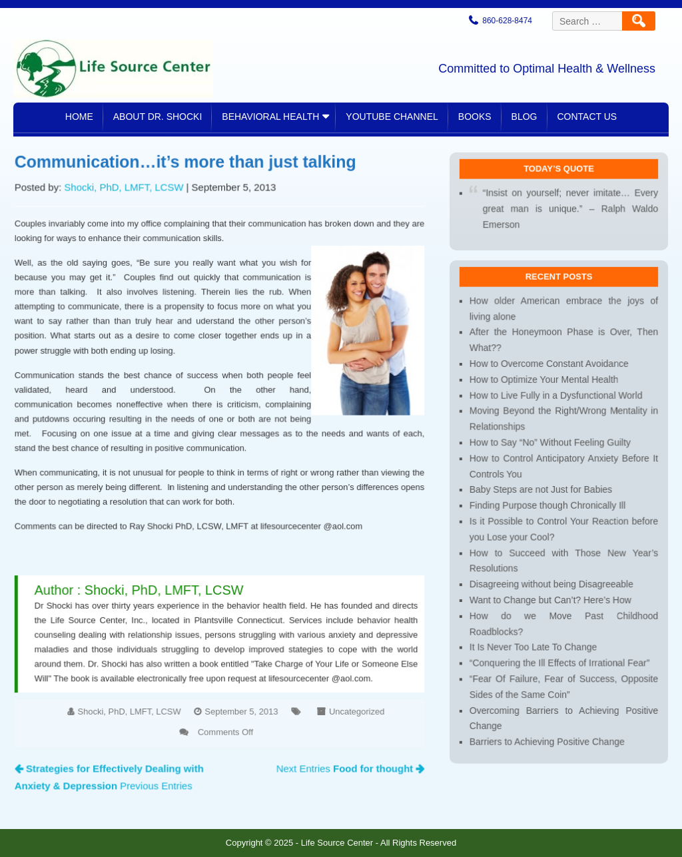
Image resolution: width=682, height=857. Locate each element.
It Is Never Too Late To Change (534, 640)
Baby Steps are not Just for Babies (541, 489)
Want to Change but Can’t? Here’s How (550, 595)
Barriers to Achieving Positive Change (547, 731)
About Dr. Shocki (157, 116)
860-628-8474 (507, 20)
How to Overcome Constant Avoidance (549, 368)
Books (475, 116)
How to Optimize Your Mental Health (544, 383)
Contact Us (587, 116)
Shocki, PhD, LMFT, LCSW (128, 199)
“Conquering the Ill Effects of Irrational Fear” (559, 655)
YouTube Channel (392, 116)
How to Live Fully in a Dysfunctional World (556, 399)
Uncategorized (351, 702)
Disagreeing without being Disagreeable (551, 580)
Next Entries (345, 756)
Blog (524, 116)
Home (79, 116)
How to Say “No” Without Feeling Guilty (550, 444)
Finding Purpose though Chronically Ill (548, 504)
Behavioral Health (270, 116)
